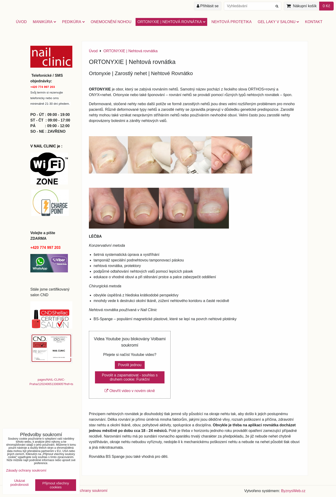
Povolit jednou (130, 365)
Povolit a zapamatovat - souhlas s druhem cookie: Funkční (130, 377)
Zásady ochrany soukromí (85, 491)
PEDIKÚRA (73, 22)
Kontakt (313, 22)
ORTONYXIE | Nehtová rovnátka (171, 22)
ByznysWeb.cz (293, 491)
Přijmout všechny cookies (55, 485)
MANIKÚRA (44, 22)
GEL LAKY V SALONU (278, 22)
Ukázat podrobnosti (19, 483)
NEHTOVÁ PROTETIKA (231, 22)
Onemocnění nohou (111, 22)
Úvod (21, 22)
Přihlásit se (208, 6)
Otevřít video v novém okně (130, 391)
